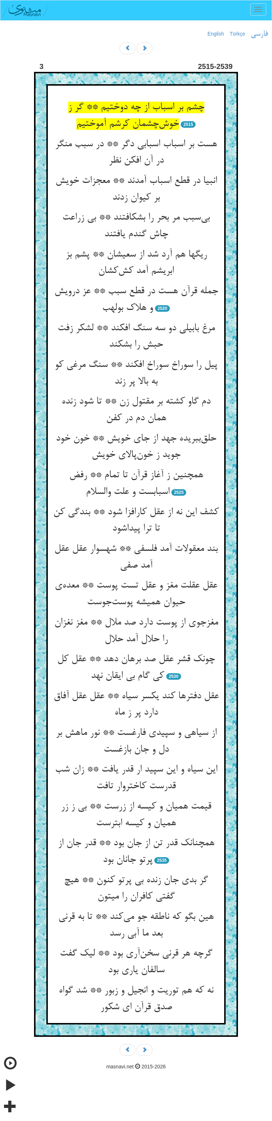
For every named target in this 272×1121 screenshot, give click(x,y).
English (216, 34)
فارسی (259, 34)
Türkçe (237, 34)
